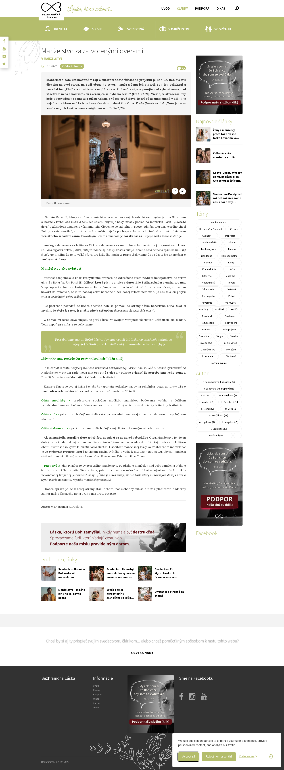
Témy (96, 707)
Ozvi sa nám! (142, 652)
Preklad (219, 309)
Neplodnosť (208, 282)
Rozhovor (230, 316)
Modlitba (230, 276)
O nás (220, 8)
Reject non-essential (219, 756)
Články (182, 8)
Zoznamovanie (219, 363)
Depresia (230, 235)
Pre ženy (203, 309)
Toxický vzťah (229, 342)
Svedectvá (131, 29)
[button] (237, 8)
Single (92, 29)
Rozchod (207, 316)
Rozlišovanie (207, 322)
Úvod (165, 8)
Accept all (188, 756)
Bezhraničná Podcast (210, 229)
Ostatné (231, 289)
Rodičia (235, 309)
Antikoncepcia (218, 222)
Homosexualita (229, 255)
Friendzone (206, 255)
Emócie (232, 249)
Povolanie (207, 302)
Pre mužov (230, 302)
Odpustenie (208, 289)
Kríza (232, 269)
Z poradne (207, 356)
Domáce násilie (209, 242)
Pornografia (208, 296)
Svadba (234, 336)
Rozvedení (231, 322)
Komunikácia (209, 269)
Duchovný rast (209, 249)
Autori (96, 703)
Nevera (231, 282)
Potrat (231, 296)
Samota (206, 329)
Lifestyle (207, 276)
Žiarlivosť (231, 356)
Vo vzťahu (218, 29)
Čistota (234, 229)
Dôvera (232, 242)
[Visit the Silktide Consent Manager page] (271, 756)
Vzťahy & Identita (72, 66)
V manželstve (174, 29)
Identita (56, 29)
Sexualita (204, 336)
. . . (237, 435)
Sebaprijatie (229, 329)
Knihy (231, 262)
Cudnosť (206, 235)
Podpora (202, 8)
